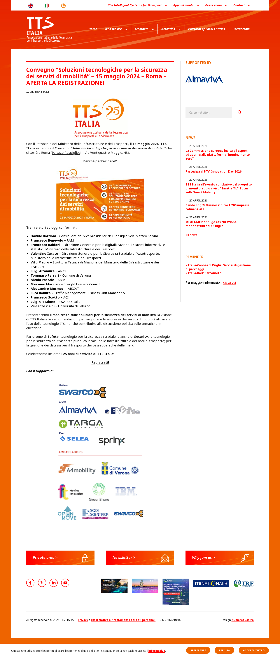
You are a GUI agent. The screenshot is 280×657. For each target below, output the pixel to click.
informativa (156, 651)
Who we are (113, 29)
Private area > (46, 557)
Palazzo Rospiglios (66, 152)
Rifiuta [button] (224, 650)
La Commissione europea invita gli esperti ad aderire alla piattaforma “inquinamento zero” (218, 155)
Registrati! (100, 362)
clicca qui (229, 282)
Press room (213, 5)
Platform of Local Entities (206, 29)
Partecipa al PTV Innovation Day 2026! (214, 171)
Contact (239, 5)
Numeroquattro (242, 620)
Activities (168, 29)
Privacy (83, 620)
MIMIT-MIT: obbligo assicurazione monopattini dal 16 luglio (211, 224)
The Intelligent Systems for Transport (135, 5)
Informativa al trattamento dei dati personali (123, 620)
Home (93, 29)
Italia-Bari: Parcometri (205, 273)
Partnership (241, 29)
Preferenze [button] (198, 650)
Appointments (183, 5)
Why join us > (204, 557)
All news (191, 235)
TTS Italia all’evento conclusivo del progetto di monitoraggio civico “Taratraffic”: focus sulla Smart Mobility (219, 188)
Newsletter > (124, 557)
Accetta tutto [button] (253, 650)
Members (142, 29)
